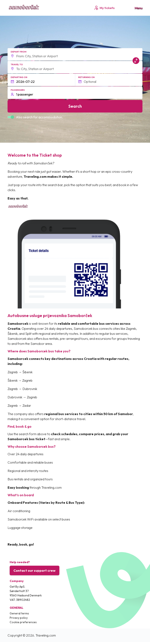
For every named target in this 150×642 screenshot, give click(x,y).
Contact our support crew (34, 570)
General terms (19, 613)
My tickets (104, 7)
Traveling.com (45, 635)
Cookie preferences (23, 622)
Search (75, 106)
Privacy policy (19, 618)
